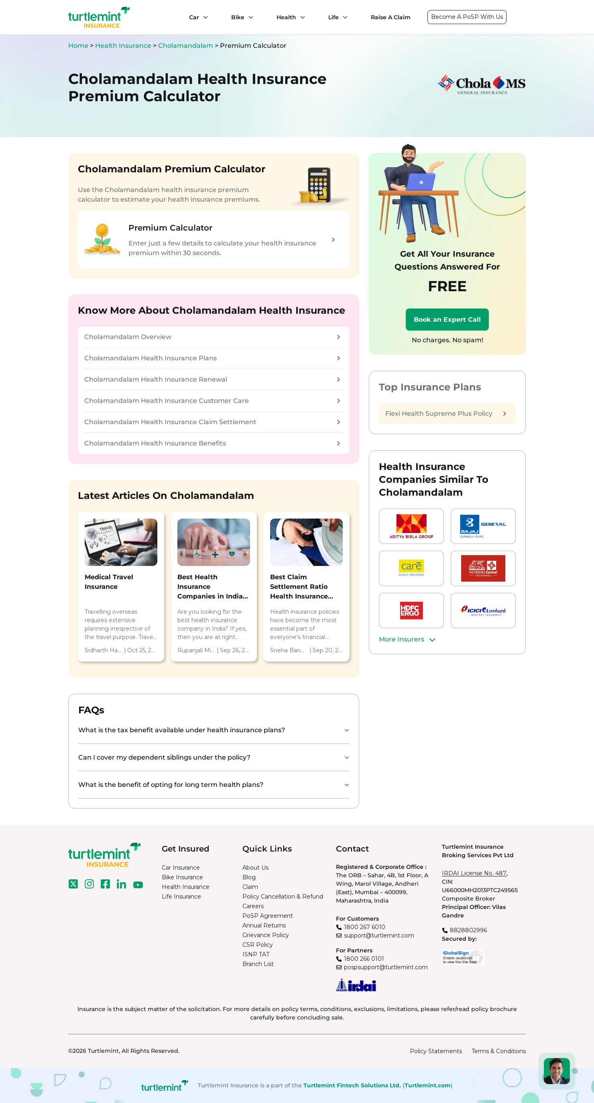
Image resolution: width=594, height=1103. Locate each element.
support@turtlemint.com (379, 935)
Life (333, 17)
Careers (253, 906)
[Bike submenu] (248, 17)
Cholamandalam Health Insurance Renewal (212, 379)
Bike (237, 17)
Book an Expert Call (447, 319)
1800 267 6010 (364, 927)
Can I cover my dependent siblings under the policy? (164, 757)
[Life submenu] (343, 17)
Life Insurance (181, 896)
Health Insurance (123, 45)
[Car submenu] (203, 17)
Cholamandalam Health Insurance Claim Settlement (212, 422)
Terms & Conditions (499, 1051)
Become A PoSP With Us (467, 16)
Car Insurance (181, 867)
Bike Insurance (182, 877)
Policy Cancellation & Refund (282, 896)
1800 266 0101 (364, 958)
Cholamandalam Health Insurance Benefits (212, 443)
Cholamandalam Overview (212, 337)
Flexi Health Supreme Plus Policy (445, 413)
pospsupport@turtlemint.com (386, 967)
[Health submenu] (300, 17)
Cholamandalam (185, 45)
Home (78, 45)
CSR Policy (257, 944)
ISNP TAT (255, 954)
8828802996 (468, 930)
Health (286, 17)
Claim (250, 887)
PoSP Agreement (267, 915)
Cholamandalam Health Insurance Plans (212, 358)
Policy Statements (436, 1051)
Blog (249, 877)
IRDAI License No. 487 (474, 873)
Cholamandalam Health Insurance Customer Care (212, 400)
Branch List (258, 964)
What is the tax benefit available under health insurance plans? (181, 730)
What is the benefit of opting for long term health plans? (170, 784)
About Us (255, 867)
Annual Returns (264, 925)
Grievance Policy (265, 935)
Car (194, 17)
